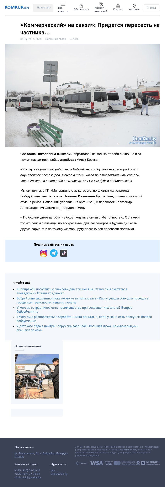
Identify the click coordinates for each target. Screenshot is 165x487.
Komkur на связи (55, 39)
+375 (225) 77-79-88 (27, 474)
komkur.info (130, 449)
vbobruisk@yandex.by (28, 477)
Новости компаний (101, 7)
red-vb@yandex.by (59, 472)
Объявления (81, 7)
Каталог (118, 7)
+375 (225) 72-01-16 (27, 470)
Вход (151, 7)
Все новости (63, 7)
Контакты (134, 7)
